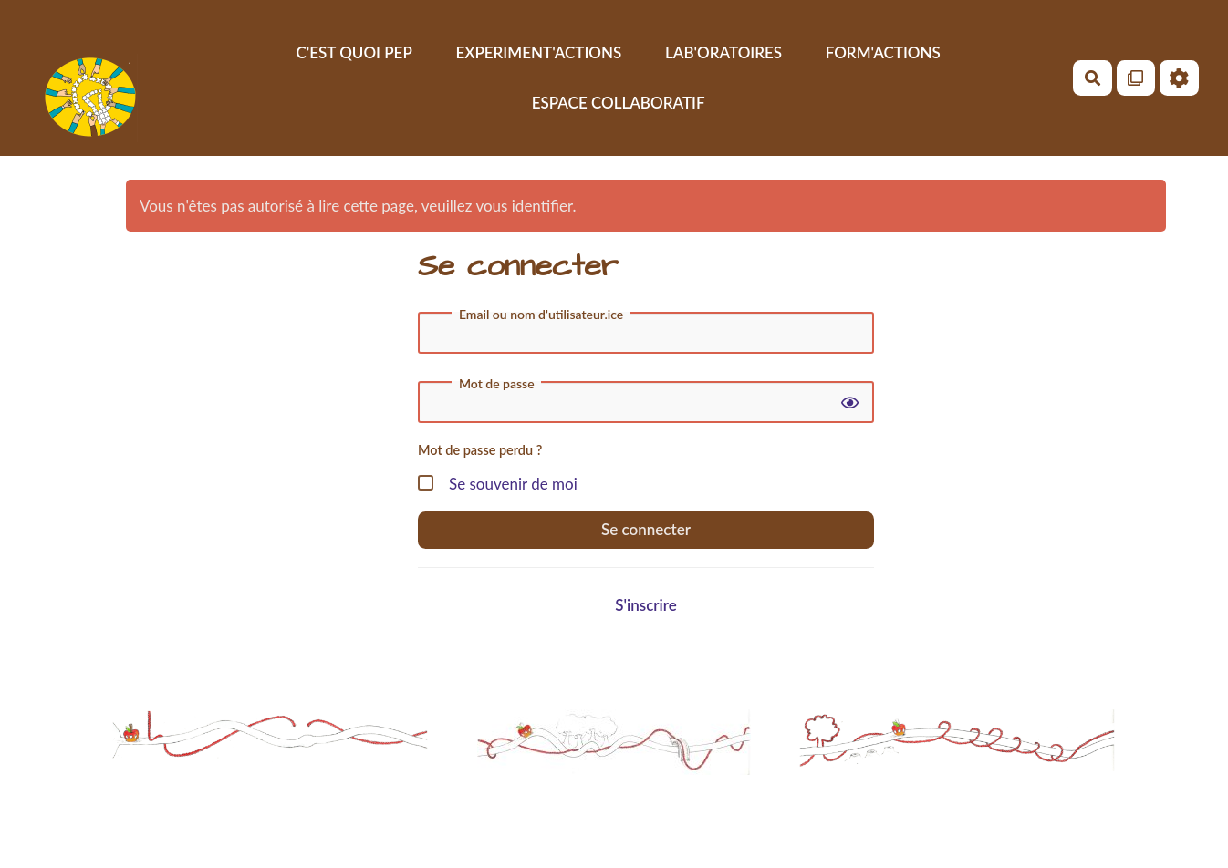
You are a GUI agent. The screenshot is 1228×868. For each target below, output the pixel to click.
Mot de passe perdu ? (480, 450)
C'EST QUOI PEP (353, 52)
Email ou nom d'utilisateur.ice (541, 314)
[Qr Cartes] (1136, 78)
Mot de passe (497, 383)
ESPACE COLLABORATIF (618, 102)
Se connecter (646, 529)
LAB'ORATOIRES (723, 52)
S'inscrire (646, 605)
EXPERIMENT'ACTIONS (538, 52)
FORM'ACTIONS (883, 52)
